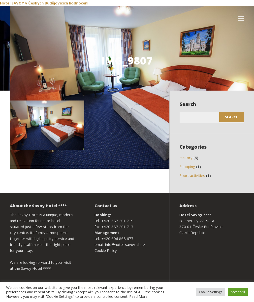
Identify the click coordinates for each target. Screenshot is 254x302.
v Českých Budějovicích (46, 2)
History (186, 157)
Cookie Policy (106, 250)
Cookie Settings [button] (210, 292)
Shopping (187, 166)
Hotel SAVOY (12, 2)
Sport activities (192, 175)
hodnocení (78, 2)
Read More (138, 296)
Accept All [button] (238, 292)
